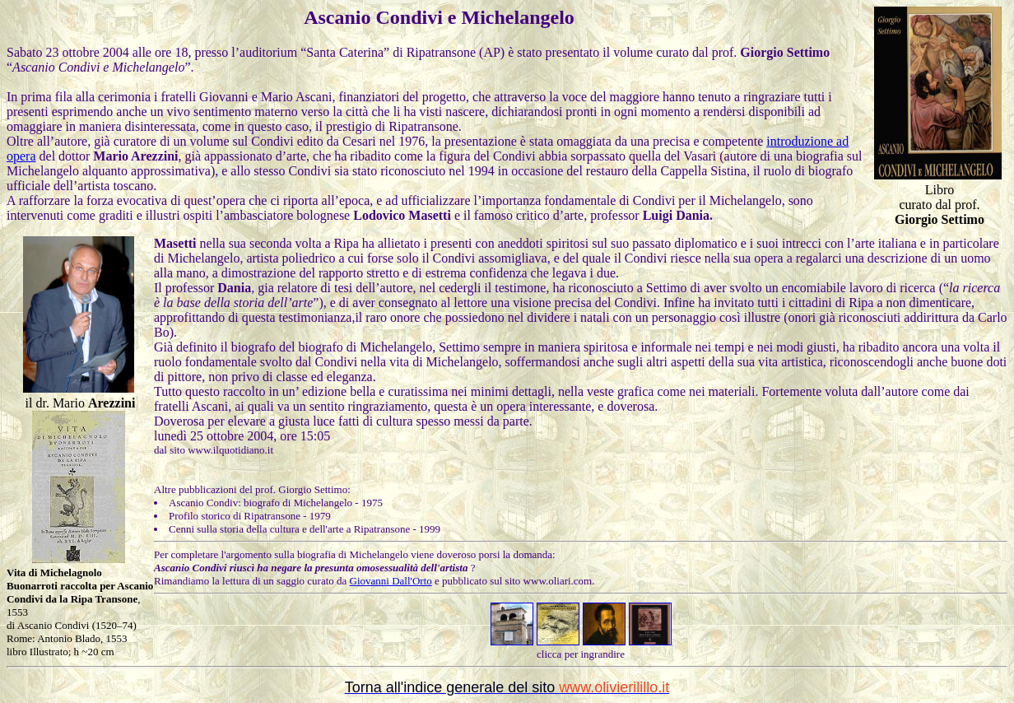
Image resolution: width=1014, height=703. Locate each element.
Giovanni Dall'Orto (391, 581)
